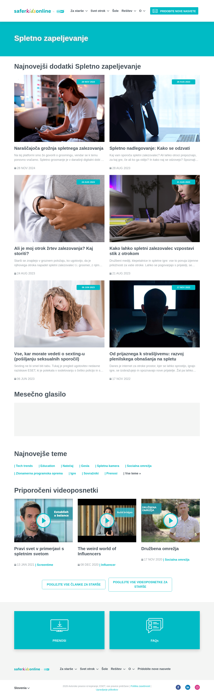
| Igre (72, 473)
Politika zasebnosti (141, 686)
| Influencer (107, 564)
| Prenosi (111, 473)
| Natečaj (67, 466)
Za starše (79, 11)
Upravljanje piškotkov (107, 689)
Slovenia (22, 688)
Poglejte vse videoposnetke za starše (140, 584)
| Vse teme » (132, 473)
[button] (59, 630)
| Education (47, 466)
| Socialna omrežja (138, 466)
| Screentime (44, 564)
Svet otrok (100, 11)
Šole (115, 11)
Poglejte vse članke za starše (74, 584)
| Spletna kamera (107, 466)
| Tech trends (23, 466)
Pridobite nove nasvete (154, 669)
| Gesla (84, 466)
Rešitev (129, 11)
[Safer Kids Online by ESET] (39, 11)
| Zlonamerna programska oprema (38, 473)
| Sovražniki (90, 473)
